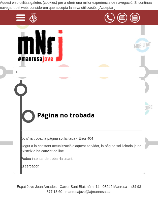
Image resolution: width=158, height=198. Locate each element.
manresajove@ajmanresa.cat (88, 192)
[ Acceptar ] (106, 8)
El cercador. (30, 166)
